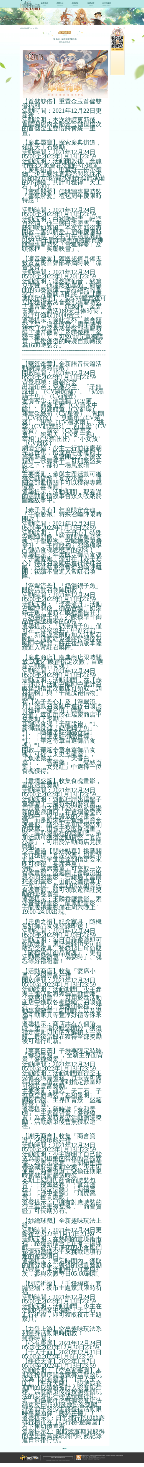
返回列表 (54, 1450)
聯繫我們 (55, 1459)
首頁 (32, 28)
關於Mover (47, 1459)
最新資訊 (39, 28)
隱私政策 (68, 1459)
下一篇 (76, 1450)
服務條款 (62, 1459)
